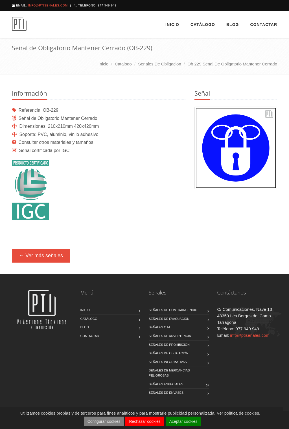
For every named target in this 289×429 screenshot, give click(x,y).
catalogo (123, 63)
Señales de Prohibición (169, 344)
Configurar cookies (104, 421)
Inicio (172, 24)
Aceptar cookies (183, 421)
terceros (88, 413)
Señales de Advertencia (170, 336)
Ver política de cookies (238, 413)
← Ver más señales (41, 255)
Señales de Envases (166, 392)
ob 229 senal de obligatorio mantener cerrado (232, 63)
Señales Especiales (166, 384)
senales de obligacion (159, 63)
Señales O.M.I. (160, 327)
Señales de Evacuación (169, 318)
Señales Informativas (168, 362)
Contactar (263, 24)
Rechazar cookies (144, 421)
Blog (232, 24)
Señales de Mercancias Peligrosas (169, 373)
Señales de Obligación (169, 353)
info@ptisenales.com (48, 5)
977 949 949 (107, 5)
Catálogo (203, 24)
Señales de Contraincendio (173, 310)
